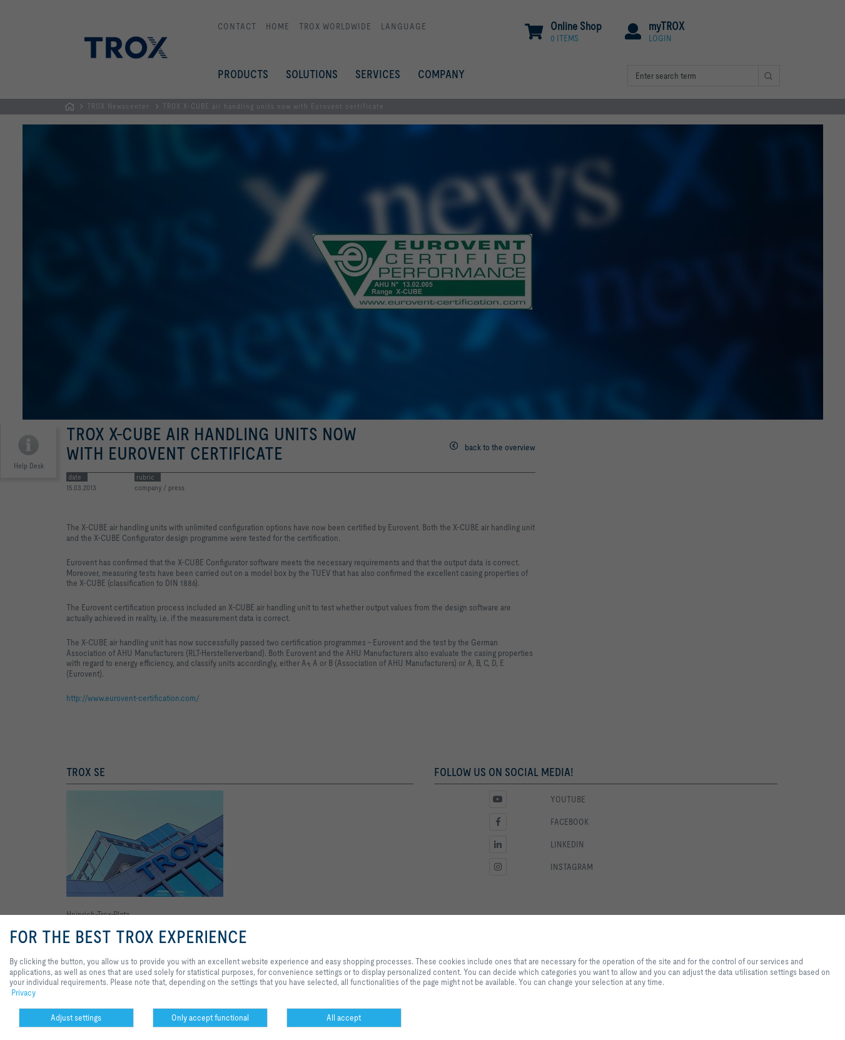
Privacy (23, 992)
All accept (343, 1017)
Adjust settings (76, 1017)
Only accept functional (210, 1017)
